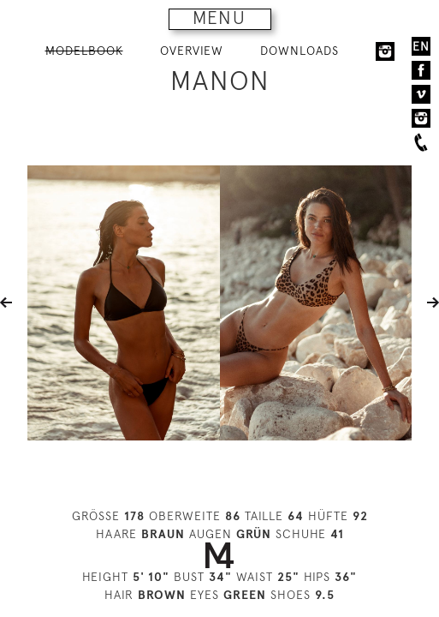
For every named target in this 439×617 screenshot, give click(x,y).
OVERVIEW (191, 50)
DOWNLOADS (299, 50)
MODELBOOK (84, 50)
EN (421, 46)
